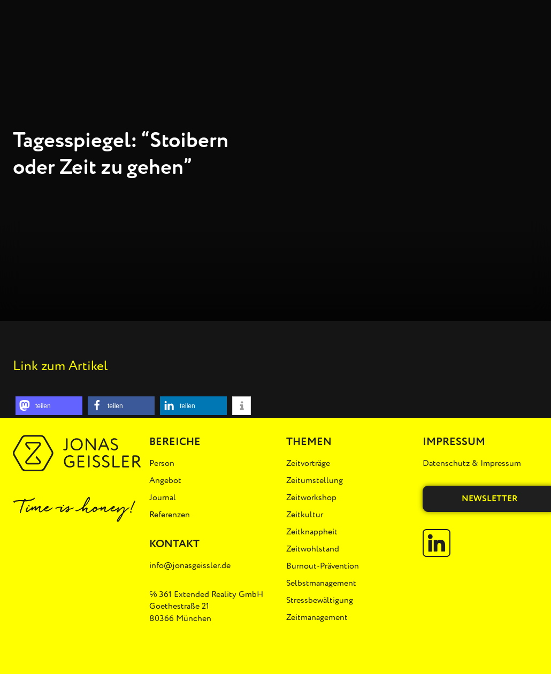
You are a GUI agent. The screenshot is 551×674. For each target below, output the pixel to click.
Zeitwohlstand (312, 548)
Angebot (165, 480)
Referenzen (169, 514)
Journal (162, 497)
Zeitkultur (304, 514)
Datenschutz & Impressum (472, 463)
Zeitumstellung (314, 480)
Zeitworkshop (311, 497)
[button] (49, 405)
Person (161, 463)
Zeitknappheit (312, 531)
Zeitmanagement (317, 617)
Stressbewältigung (319, 600)
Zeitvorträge (308, 463)
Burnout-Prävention (322, 566)
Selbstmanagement (321, 583)
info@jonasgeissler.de (190, 565)
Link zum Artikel (60, 365)
